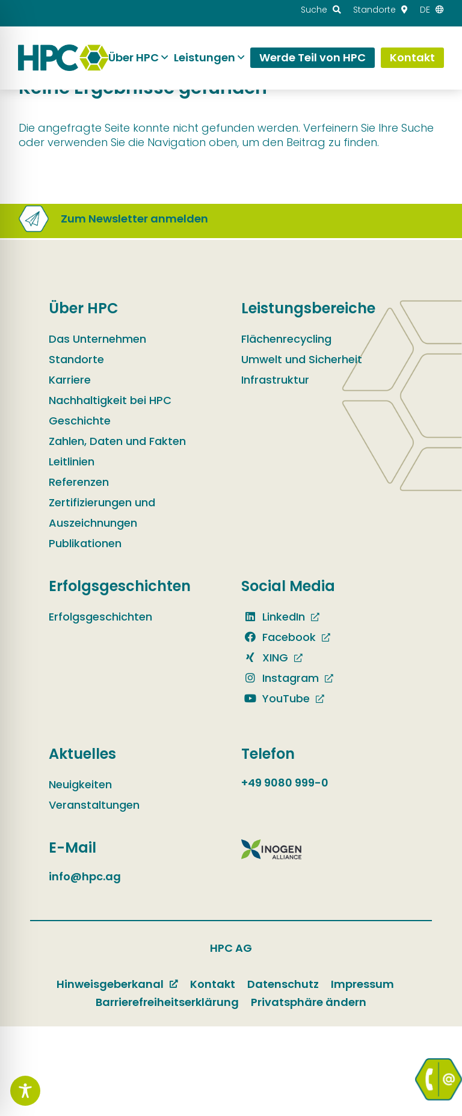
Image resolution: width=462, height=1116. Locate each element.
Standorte (76, 359)
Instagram (280, 677)
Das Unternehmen (97, 338)
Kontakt (212, 984)
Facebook (278, 637)
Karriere (70, 379)
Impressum (362, 984)
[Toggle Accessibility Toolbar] (25, 1091)
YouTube (275, 698)
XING (264, 657)
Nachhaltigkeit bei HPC (110, 400)
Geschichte (80, 420)
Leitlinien (71, 461)
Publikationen (85, 543)
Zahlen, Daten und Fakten (117, 441)
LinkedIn (273, 616)
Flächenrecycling (286, 338)
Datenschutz (283, 984)
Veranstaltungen (94, 804)
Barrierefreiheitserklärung (167, 1002)
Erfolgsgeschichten (100, 616)
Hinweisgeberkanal (110, 984)
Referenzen (79, 481)
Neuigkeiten (80, 784)
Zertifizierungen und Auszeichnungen (102, 512)
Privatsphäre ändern (308, 1002)
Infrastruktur (275, 379)
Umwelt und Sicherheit (301, 359)
